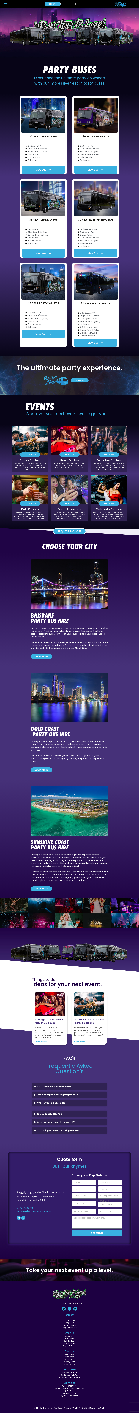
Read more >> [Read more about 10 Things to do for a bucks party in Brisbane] (81, 1041)
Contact (69, 1383)
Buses (69, 1315)
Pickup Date (103, 1201)
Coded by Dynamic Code (91, 1408)
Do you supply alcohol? (49, 1113)
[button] (5, 4)
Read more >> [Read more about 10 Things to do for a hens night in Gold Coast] (41, 1041)
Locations (69, 1369)
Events (69, 1333)
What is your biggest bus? (50, 1103)
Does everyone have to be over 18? (55, 1122)
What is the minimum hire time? (53, 1086)
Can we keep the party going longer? (57, 1094)
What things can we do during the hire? (58, 1130)
